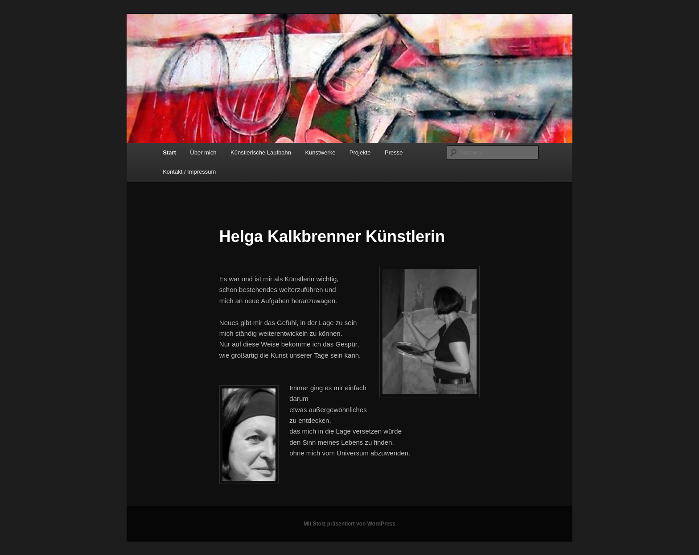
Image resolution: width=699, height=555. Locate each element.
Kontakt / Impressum (189, 171)
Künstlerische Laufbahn (260, 152)
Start (169, 152)
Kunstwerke (320, 152)
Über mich (203, 152)
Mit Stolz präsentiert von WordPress (349, 524)
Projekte (360, 152)
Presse (394, 152)
